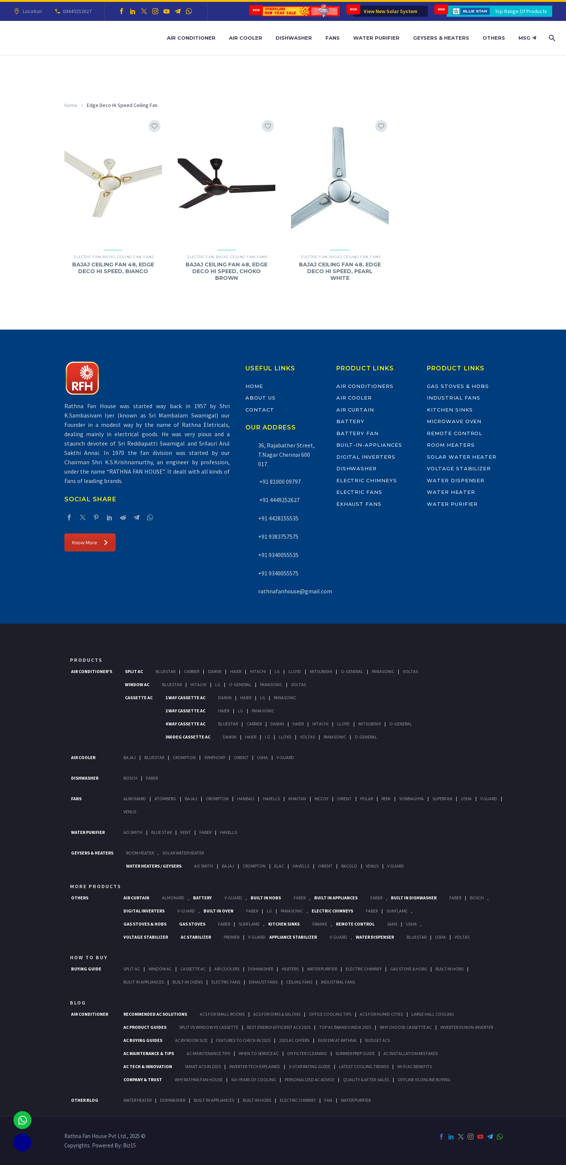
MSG (527, 38)
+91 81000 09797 (279, 481)
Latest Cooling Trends (364, 1066)
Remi (386, 798)
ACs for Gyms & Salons (276, 1014)
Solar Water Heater (461, 457)
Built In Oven (218, 911)
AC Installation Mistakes (410, 1053)
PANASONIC (292, 911)
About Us (260, 398)
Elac (279, 866)
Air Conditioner (191, 38)
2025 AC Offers (294, 1040)
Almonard (134, 798)
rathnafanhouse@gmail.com (295, 591)
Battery (350, 421)
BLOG (78, 1002)
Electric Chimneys (366, 480)
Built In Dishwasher (414, 897)
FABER (205, 832)
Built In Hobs (266, 897)
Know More (90, 542)
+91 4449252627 (279, 500)
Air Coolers (226, 969)
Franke (319, 924)
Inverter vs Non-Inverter (466, 1027)
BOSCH (477, 897)
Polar (366, 798)
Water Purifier (376, 38)
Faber (152, 778)
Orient (241, 757)
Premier (231, 937)
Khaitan (297, 798)
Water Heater (451, 492)
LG (269, 911)
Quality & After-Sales (366, 1079)
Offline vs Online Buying (424, 1079)
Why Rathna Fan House (199, 1079)
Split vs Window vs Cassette (208, 1027)
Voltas (410, 671)
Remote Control (454, 433)
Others (494, 38)
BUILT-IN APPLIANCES (214, 1100)
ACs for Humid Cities (381, 1014)
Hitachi (258, 671)
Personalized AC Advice (309, 1079)
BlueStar (165, 671)
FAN (328, 1100)
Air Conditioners (365, 386)
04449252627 (76, 11)
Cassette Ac (139, 697)
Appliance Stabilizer (293, 937)
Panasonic (383, 671)
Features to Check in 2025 (243, 1040)
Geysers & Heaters (441, 38)
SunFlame (396, 911)
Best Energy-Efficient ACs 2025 (278, 1027)
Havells (271, 798)
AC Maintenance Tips (208, 1053)
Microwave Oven (454, 421)
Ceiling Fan (129, 257)
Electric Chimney (364, 969)
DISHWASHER (172, 1100)
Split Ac (134, 671)
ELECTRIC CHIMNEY (298, 1100)
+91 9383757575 (278, 536)
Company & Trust (142, 1079)
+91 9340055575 (278, 573)
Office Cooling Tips (330, 1014)
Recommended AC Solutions (155, 1014)
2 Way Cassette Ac (185, 710)
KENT (185, 832)
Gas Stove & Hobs (408, 969)
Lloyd (294, 671)
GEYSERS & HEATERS (92, 853)
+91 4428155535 (278, 518)
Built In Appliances (336, 897)
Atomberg (165, 798)
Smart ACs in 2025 (203, 1066)
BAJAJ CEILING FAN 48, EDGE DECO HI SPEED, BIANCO (113, 268)
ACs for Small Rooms (222, 1014)
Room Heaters (450, 445)
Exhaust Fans (359, 504)
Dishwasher (294, 38)
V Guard (488, 798)
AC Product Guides (144, 1027)
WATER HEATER (137, 1100)
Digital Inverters (365, 457)
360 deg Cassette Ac (187, 737)
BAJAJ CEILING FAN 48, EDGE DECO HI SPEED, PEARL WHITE (340, 271)
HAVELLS (228, 832)
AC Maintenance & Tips (148, 1053)
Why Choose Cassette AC (406, 1027)
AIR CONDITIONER (89, 1014)
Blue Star (161, 832)
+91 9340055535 (278, 555)
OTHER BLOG (84, 1100)
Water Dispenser (455, 480)
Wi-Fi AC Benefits (414, 1066)
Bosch (130, 778)
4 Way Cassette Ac (185, 724)
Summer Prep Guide (355, 1053)
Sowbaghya (411, 798)
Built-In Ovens (187, 982)
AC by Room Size (191, 1040)
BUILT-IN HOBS (257, 1100)
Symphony (214, 757)
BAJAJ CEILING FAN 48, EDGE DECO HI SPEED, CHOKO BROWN (226, 271)
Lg (277, 671)
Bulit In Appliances (143, 982)
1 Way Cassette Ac (185, 697)
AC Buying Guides (142, 1040)
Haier (235, 671)
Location (31, 11)
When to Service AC (259, 1053)
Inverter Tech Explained (254, 1066)
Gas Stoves (192, 924)
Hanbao (245, 798)
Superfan (442, 798)
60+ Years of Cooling (253, 1079)
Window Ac (137, 684)
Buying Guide (86, 969)
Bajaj (109, 257)
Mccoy (321, 798)
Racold (349, 866)
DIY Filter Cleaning (307, 1053)
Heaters (290, 969)
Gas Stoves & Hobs (458, 386)
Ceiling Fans (299, 982)
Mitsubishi (321, 671)
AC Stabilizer (196, 937)
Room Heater (140, 853)
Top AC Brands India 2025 (345, 1027)
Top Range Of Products (521, 11)
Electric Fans (359, 492)
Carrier (191, 671)
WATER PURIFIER (356, 1100)
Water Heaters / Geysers (153, 866)
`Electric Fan (86, 257)
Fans (332, 38)
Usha (262, 757)
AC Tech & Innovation (147, 1066)
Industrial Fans (453, 398)
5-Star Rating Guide (309, 1066)
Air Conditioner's (91, 671)
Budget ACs (377, 1040)
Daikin (214, 671)
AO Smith (133, 832)
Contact (259, 410)
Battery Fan (357, 433)
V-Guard (285, 757)
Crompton (184, 757)
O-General (352, 671)
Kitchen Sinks (450, 410)
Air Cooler (245, 38)
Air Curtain (355, 410)
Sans (392, 924)
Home (70, 105)
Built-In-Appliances (369, 445)
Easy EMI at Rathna (337, 1040)
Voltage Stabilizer (459, 468)
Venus (129, 811)
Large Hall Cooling (433, 1014)
